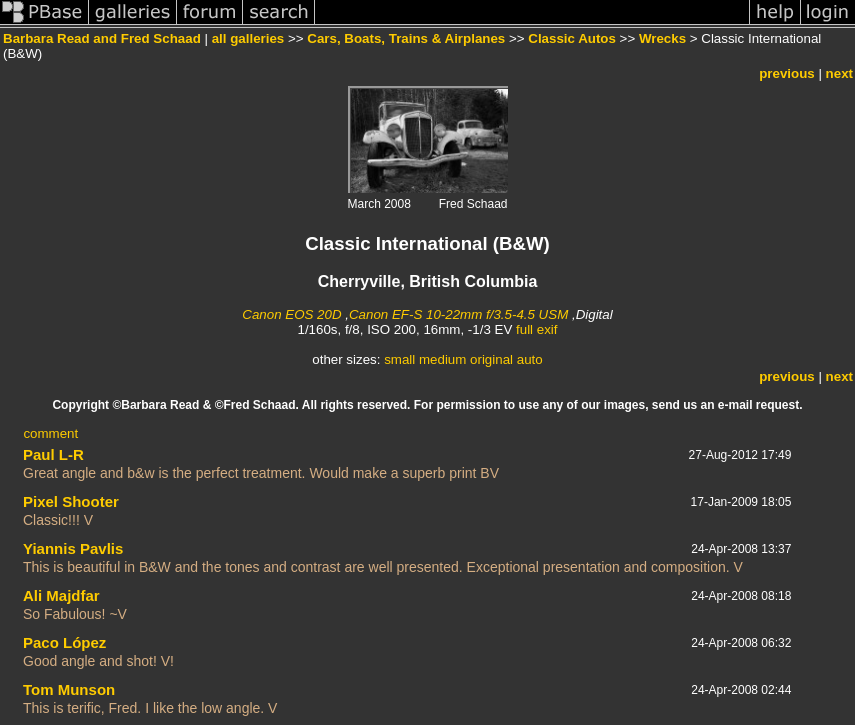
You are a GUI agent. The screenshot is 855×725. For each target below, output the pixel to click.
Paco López (64, 642)
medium (442, 359)
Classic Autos (572, 38)
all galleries (248, 38)
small (399, 359)
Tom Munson (69, 689)
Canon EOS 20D (291, 314)
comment (50, 433)
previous (787, 73)
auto (530, 359)
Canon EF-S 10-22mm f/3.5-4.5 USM (458, 314)
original (491, 359)
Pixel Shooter (71, 501)
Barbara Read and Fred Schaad (102, 38)
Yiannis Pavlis (73, 548)
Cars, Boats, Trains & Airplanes (406, 38)
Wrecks (662, 38)
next (839, 73)
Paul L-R (53, 454)
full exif (536, 329)
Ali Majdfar (61, 595)
